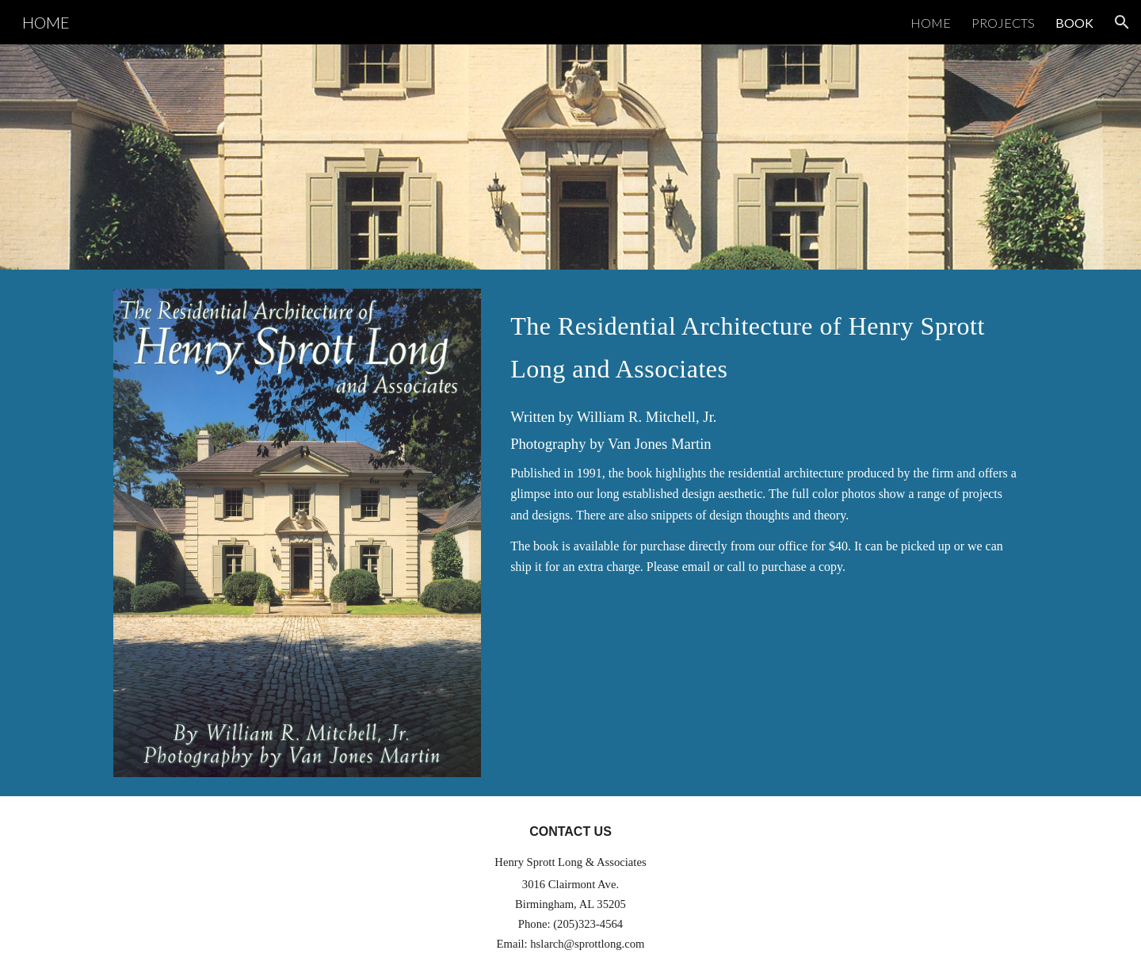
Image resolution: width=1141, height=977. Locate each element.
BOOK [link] (1074, 22)
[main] (766, 343)
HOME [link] (930, 22)
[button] (1122, 22)
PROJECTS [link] (1003, 22)
